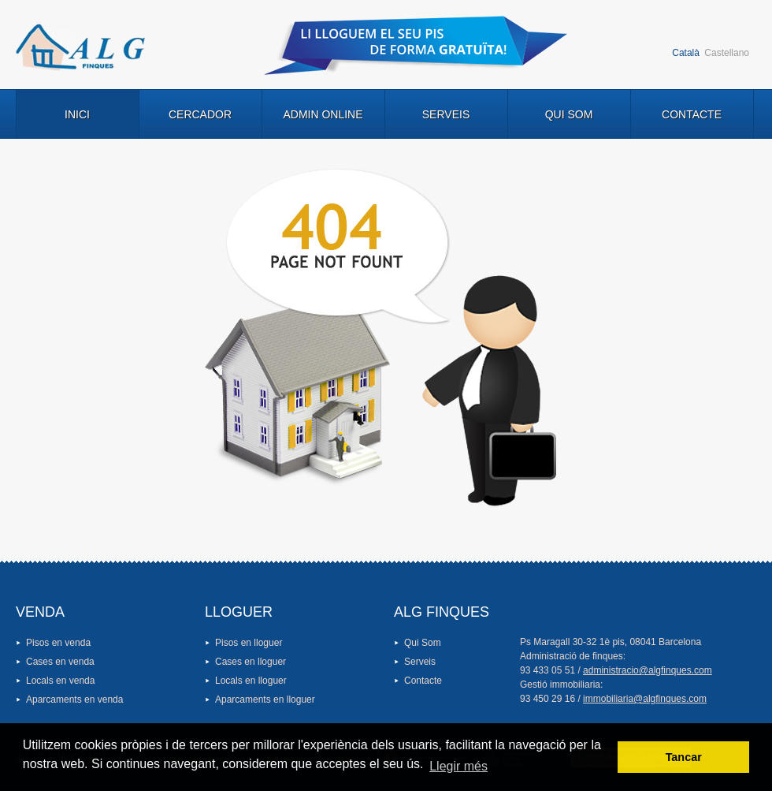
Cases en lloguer (250, 661)
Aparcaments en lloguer (265, 699)
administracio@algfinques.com (647, 670)
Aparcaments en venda (74, 699)
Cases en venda (60, 661)
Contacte (692, 114)
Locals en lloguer (251, 680)
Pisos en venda (58, 642)
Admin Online (322, 114)
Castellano (726, 52)
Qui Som (569, 114)
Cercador (200, 114)
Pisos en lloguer (248, 642)
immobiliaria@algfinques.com (645, 698)
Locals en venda (60, 680)
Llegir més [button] (458, 766)
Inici (77, 114)
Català (686, 52)
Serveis (446, 114)
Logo (80, 47)
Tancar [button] (684, 757)
